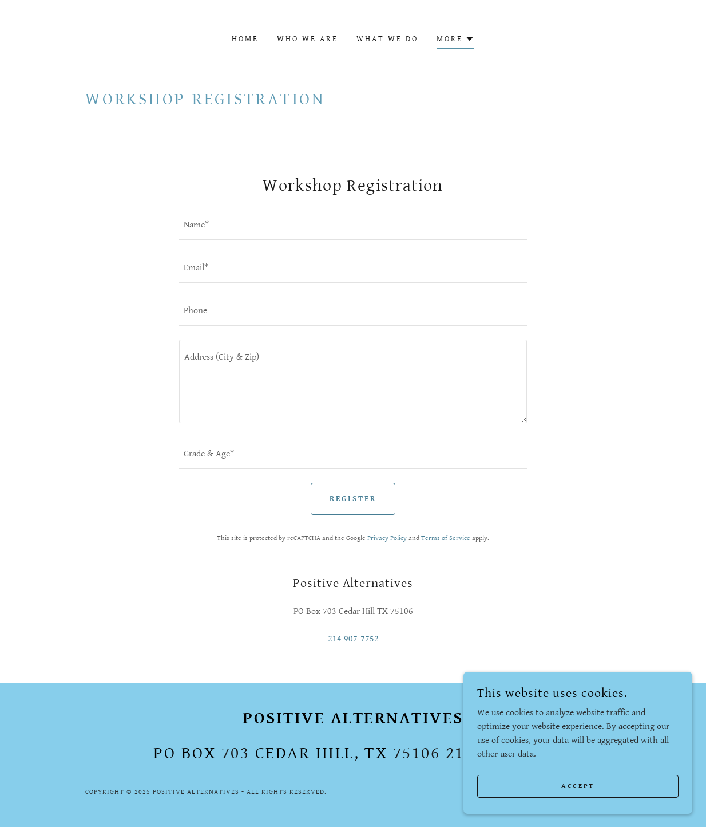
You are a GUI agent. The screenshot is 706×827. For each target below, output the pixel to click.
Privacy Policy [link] (387, 538)
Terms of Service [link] (445, 538)
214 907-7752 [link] (353, 638)
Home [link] (245, 39)
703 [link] (235, 753)
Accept (577, 786)
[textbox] (353, 225)
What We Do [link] (387, 39)
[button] (455, 40)
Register (353, 498)
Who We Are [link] (307, 39)
